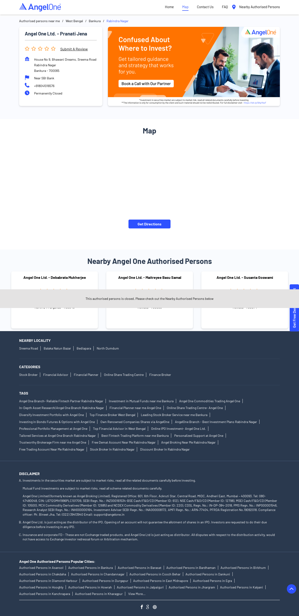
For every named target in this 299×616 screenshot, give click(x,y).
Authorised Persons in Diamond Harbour (48, 581)
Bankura (95, 21)
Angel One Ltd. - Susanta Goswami (245, 277)
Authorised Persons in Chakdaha (42, 574)
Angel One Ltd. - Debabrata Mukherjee (54, 277)
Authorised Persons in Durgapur (105, 581)
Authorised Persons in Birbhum (243, 568)
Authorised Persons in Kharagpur (99, 594)
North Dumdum (108, 348)
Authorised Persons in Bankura (90, 568)
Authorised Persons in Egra (212, 581)
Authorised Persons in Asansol (41, 568)
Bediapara (84, 348)
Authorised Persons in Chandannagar (98, 574)
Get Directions (149, 224)
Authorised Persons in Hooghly (41, 587)
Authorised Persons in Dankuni (207, 574)
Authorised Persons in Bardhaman (191, 568)
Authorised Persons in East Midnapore (160, 581)
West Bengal (74, 21)
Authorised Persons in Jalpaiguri (140, 587)
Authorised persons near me (39, 21)
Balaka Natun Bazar (57, 348)
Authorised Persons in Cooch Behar (155, 574)
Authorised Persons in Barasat (139, 568)
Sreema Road (28, 348)
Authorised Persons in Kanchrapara (44, 594)
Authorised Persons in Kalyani (241, 587)
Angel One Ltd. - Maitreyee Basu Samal (149, 277)
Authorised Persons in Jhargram (192, 587)
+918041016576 (44, 86)
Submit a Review (74, 49)
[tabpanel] (194, 66)
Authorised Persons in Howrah (90, 587)
